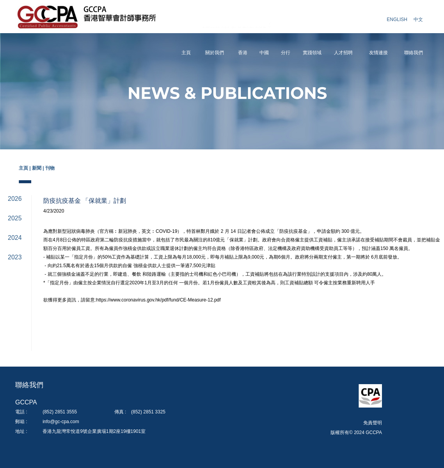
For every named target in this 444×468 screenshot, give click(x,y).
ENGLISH (397, 19)
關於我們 (214, 52)
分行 (285, 52)
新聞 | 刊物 (43, 168)
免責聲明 (372, 422)
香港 (242, 52)
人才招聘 (343, 52)
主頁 (186, 52)
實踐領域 (312, 52)
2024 (15, 237)
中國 (264, 52)
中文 (418, 19)
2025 (15, 218)
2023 (15, 257)
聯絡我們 (413, 52)
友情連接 (378, 52)
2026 (15, 198)
